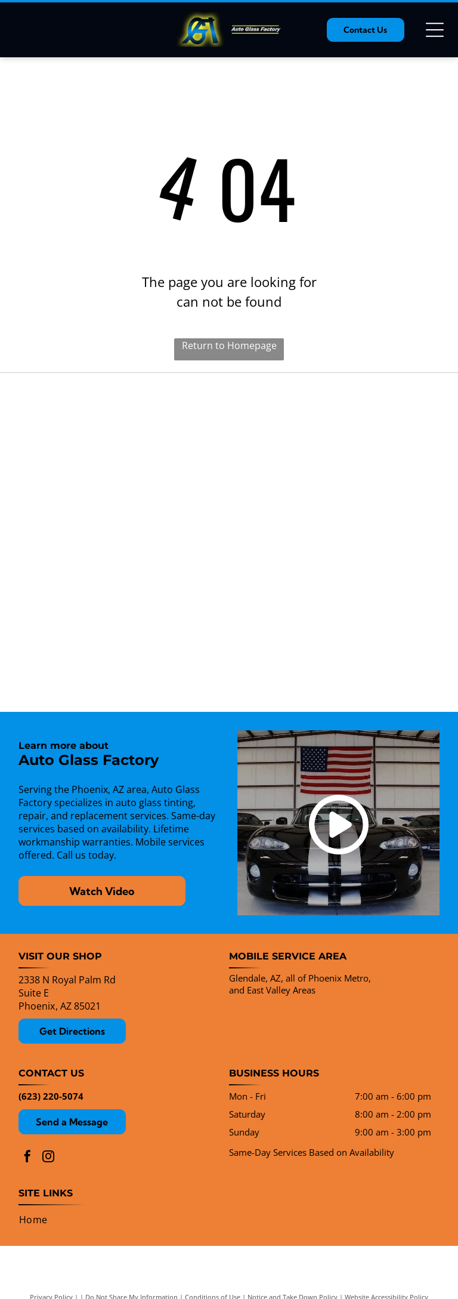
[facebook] (27, 1157)
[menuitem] (33, 1219)
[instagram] (48, 1157)
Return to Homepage (229, 345)
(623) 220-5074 (50, 1096)
